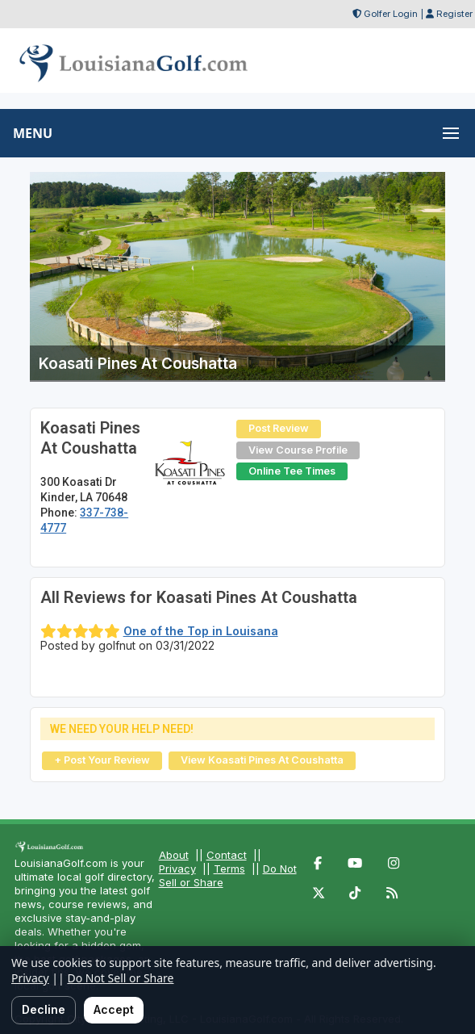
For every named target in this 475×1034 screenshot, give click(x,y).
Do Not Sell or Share (120, 978)
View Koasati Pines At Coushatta (262, 760)
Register (454, 13)
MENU (32, 133)
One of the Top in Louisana (200, 631)
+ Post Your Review (102, 760)
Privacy (177, 868)
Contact (226, 854)
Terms (229, 868)
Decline (43, 1009)
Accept (114, 1009)
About (174, 854)
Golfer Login (391, 13)
